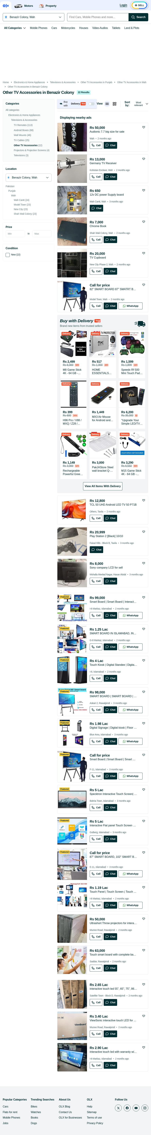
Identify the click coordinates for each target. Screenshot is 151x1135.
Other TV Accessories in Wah (131, 82)
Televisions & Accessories (63, 82)
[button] (77, 103)
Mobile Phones (38, 28)
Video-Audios (100, 28)
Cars (54, 28)
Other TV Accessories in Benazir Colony (27, 86)
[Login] (123, 5)
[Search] (138, 17)
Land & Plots (131, 28)
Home (6, 82)
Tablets (116, 28)
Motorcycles (68, 28)
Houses (83, 28)
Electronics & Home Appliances (29, 82)
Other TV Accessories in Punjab (96, 82)
